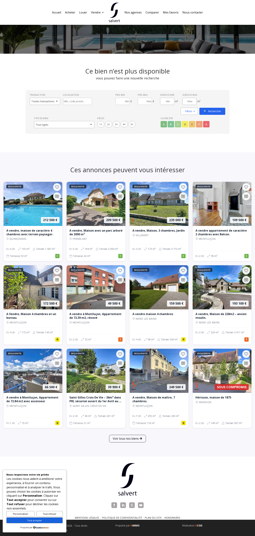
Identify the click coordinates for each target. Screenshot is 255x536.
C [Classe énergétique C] (178, 124)
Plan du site (153, 517)
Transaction (37, 94)
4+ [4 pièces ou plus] (124, 124)
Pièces (100, 118)
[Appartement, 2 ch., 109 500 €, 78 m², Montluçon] (222, 221)
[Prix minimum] (122, 101)
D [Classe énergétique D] (185, 124)
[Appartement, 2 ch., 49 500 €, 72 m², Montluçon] (96, 304)
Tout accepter (34, 520)
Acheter (70, 12)
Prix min (120, 94)
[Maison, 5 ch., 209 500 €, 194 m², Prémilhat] (96, 221)
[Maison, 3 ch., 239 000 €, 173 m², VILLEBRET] (159, 221)
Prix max (143, 94)
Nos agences (133, 12)
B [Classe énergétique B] (171, 124)
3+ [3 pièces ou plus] (116, 124)
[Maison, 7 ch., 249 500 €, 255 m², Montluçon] (159, 388)
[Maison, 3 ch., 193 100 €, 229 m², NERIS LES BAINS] (222, 304)
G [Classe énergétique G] (206, 124)
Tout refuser (49, 513)
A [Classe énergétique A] (164, 124)
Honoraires (172, 517)
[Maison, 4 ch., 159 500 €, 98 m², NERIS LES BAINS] (159, 304)
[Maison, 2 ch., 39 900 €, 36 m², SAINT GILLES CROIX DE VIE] (96, 388)
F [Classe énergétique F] (199, 124)
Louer (83, 12)
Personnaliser (20, 513)
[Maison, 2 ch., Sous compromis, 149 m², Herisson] (222, 388)
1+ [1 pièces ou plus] (100, 124)
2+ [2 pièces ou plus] (108, 124)
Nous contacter (192, 12)
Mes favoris (170, 12)
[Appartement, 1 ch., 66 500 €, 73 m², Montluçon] (33, 388)
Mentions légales (87, 517)
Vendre (96, 12)
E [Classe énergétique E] (192, 124)
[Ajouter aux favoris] (57, 187)
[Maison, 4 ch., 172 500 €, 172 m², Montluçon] (33, 304)
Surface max (189, 94)
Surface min (167, 94)
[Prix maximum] (145, 101)
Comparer (152, 12)
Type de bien (41, 118)
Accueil (56, 12)
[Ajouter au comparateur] (57, 196)
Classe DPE (167, 118)
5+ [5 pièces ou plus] (132, 124)
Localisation (71, 94)
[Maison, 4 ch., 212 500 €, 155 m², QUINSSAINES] (33, 221)
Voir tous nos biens (126, 438)
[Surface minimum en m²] (167, 101)
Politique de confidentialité (122, 517)
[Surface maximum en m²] (189, 101)
